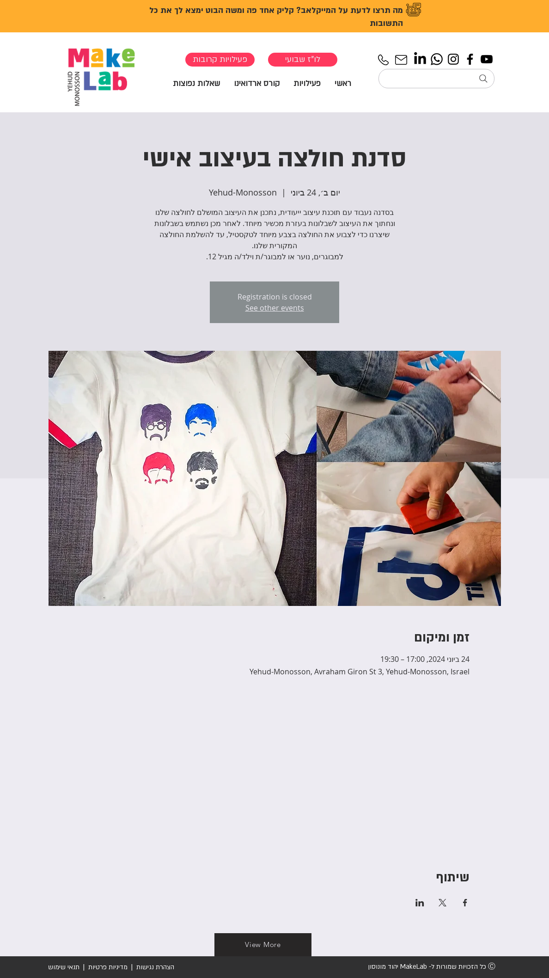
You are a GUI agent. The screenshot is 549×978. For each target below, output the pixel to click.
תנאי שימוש (63, 967)
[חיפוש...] (436, 78)
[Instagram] (453, 59)
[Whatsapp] (436, 59)
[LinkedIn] (420, 59)
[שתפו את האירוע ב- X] (442, 902)
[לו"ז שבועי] (302, 60)
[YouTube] (486, 59)
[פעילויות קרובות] (220, 60)
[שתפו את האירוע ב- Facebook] (465, 902)
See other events (274, 308)
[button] (307, 83)
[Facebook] (470, 59)
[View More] (262, 944)
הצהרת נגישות (154, 967)
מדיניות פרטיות (108, 967)
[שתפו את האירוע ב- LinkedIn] (419, 902)
